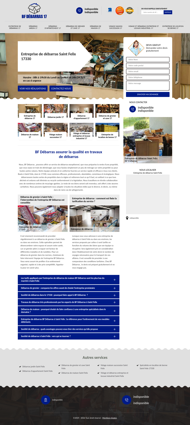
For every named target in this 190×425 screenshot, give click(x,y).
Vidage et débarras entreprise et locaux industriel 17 (144, 27)
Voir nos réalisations (33, 88)
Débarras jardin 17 (33, 27)
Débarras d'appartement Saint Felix (37, 371)
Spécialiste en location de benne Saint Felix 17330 (153, 367)
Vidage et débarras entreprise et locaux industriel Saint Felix (114, 374)
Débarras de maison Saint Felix (75, 373)
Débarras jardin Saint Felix (33, 366)
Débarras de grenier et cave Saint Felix (76, 367)
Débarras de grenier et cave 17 (75, 27)
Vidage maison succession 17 (115, 27)
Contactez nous (61, 88)
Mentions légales (109, 418)
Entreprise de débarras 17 (15, 27)
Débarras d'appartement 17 (53, 27)
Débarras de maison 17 (95, 27)
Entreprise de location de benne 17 (173, 27)
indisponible (91, 9)
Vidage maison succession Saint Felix (114, 367)
